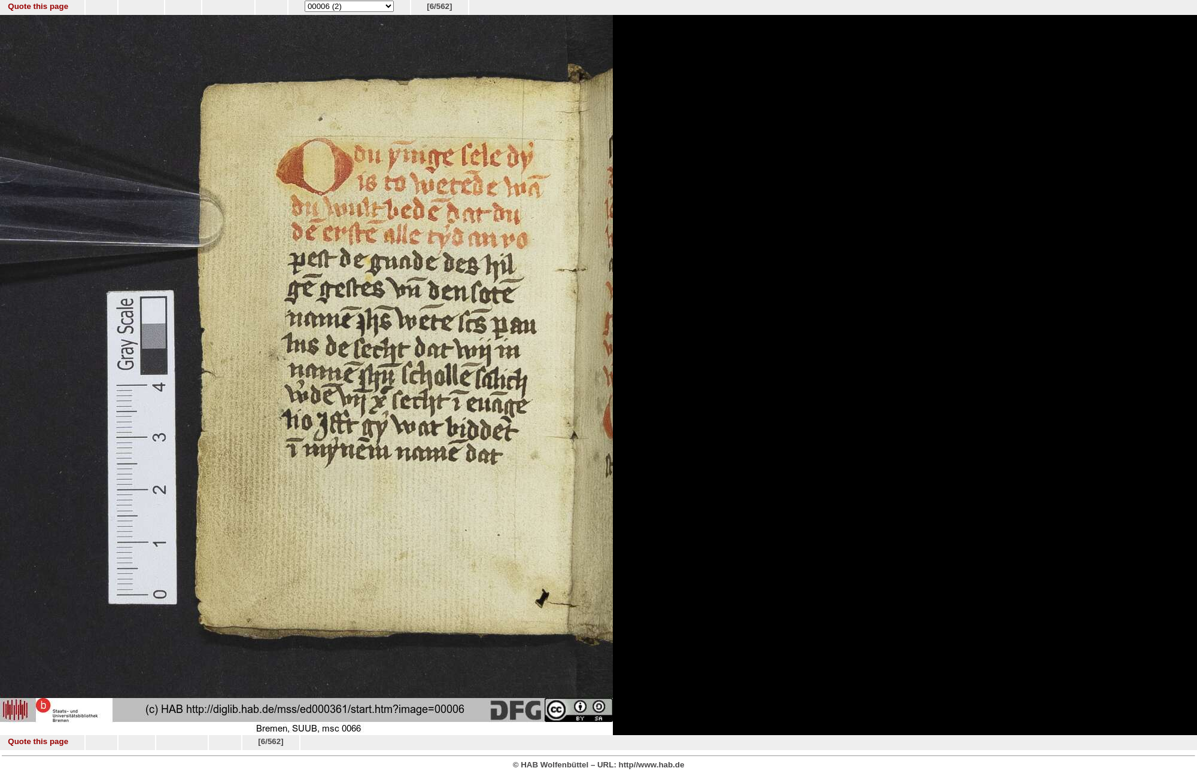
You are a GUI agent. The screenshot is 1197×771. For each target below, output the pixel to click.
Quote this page (38, 6)
